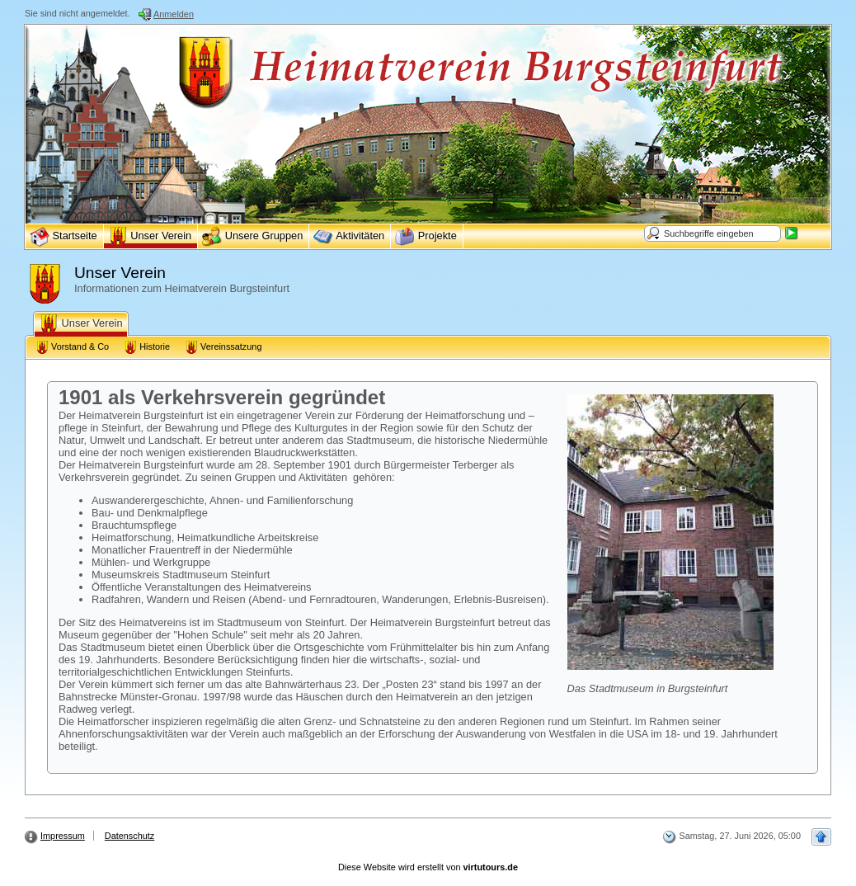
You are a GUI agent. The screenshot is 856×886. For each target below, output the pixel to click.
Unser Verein (81, 324)
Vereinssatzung (223, 347)
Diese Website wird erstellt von (428, 867)
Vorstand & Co (72, 347)
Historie (147, 347)
